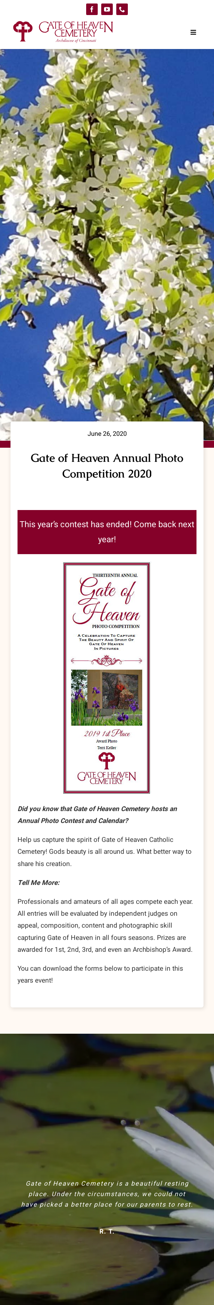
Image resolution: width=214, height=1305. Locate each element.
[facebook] (92, 9)
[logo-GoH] (63, 22)
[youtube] (107, 9)
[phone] (122, 9)
